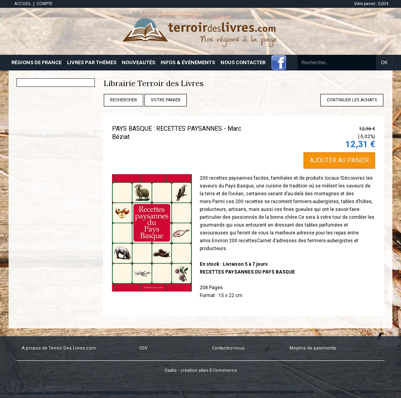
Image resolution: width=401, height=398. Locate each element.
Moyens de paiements (312, 348)
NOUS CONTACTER (243, 62)
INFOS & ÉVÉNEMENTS (188, 62)
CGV (143, 348)
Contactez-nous (228, 348)
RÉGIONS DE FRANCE (36, 62)
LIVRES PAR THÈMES (91, 62)
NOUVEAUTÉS (138, 62)
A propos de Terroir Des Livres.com (59, 348)
